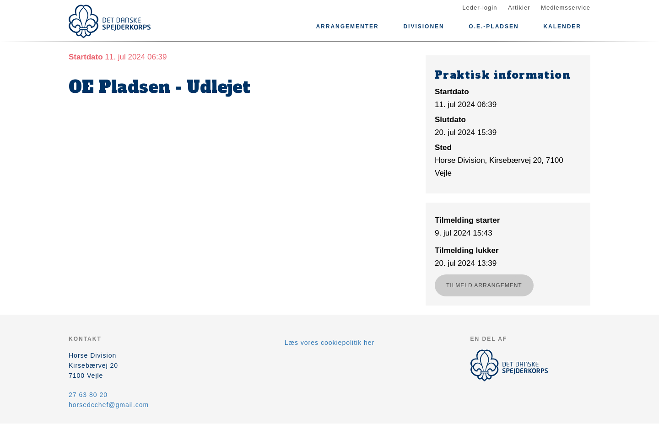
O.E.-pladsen (494, 26)
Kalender (562, 26)
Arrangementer (347, 26)
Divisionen (423, 26)
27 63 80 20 (88, 394)
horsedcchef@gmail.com (109, 404)
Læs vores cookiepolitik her (330, 342)
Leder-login (479, 7)
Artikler (519, 7)
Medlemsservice (565, 7)
